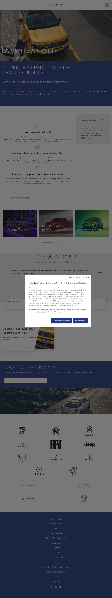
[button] (78, 277)
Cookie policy (41, 312)
